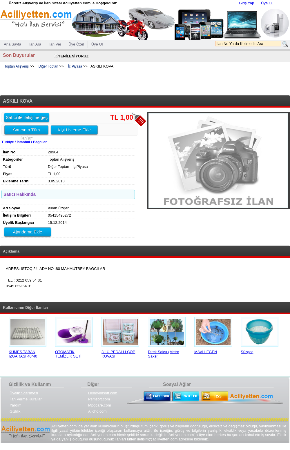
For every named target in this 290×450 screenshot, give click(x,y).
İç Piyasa (75, 66)
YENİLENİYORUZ (73, 56)
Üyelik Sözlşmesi (24, 393)
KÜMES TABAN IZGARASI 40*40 (23, 354)
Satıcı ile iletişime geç (27, 117)
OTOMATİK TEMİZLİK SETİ (68, 354)
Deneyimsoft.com (102, 393)
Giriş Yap (246, 3)
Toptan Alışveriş (16, 66)
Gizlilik (15, 411)
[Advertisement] (145, 82)
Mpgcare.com (99, 405)
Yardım (15, 405)
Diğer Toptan (48, 66)
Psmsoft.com (99, 399)
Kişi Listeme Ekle (74, 129)
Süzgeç (247, 352)
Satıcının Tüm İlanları (26, 130)
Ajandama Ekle (27, 231)
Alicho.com (97, 411)
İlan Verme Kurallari (26, 399)
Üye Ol (267, 3)
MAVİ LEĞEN (205, 352)
